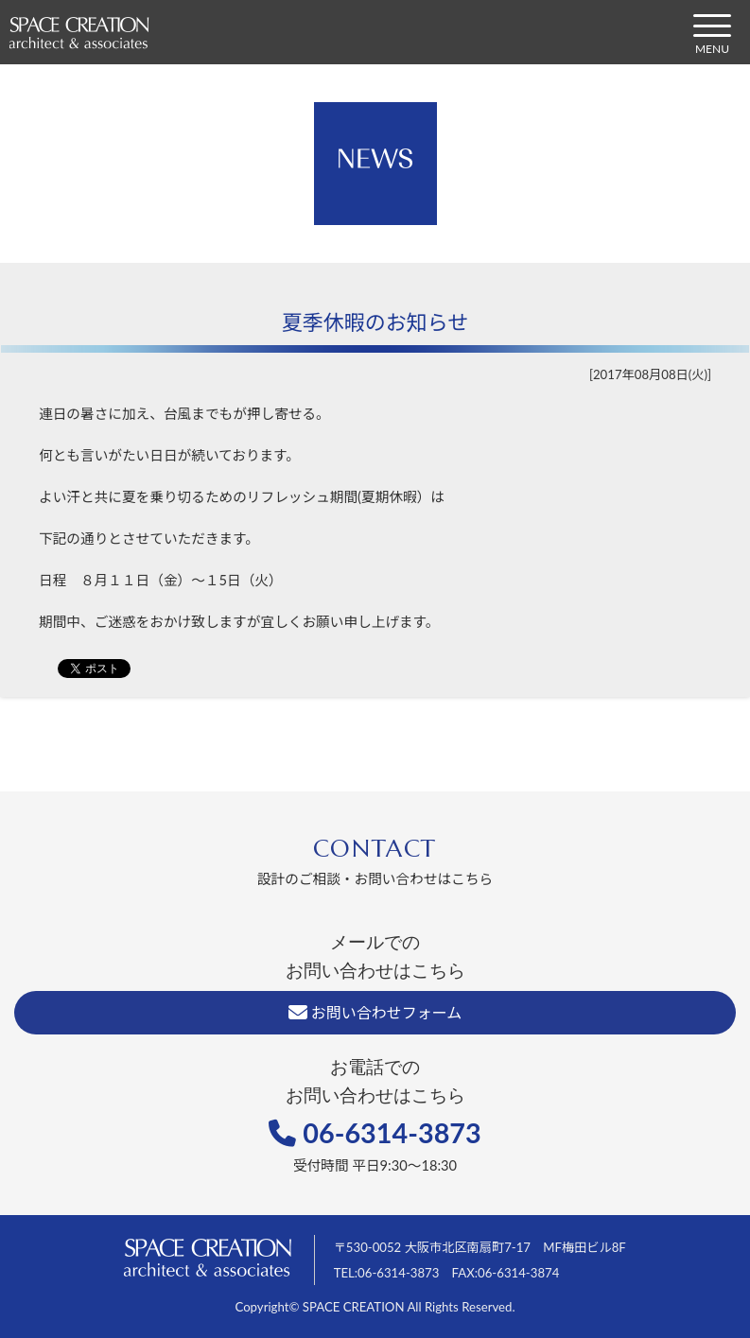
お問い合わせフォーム (375, 1012)
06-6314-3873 (375, 1133)
